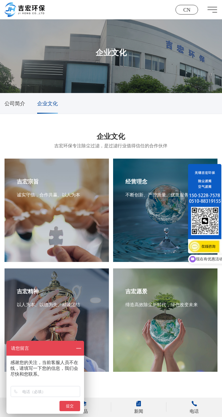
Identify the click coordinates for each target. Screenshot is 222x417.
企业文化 (47, 103)
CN (186, 10)
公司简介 (15, 103)
